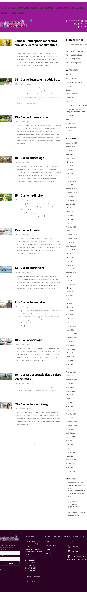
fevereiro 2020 (71, 326)
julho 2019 (69, 353)
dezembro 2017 (71, 422)
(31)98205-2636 (73, 507)
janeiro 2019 (70, 376)
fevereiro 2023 (71, 273)
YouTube (72, 547)
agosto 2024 (70, 204)
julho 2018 (69, 395)
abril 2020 (69, 318)
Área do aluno (71, 21)
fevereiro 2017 (71, 452)
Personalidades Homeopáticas (76, 105)
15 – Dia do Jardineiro (29, 195)
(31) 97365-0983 (81, 27)
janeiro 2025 (70, 185)
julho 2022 (69, 277)
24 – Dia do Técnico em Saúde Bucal (38, 79)
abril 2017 (69, 445)
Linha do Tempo (63, 8)
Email (2, 556)
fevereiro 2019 (71, 372)
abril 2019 (69, 364)
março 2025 (70, 177)
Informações (23, 8)
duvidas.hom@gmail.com (76, 491)
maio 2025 (69, 170)
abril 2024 (69, 219)
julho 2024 (69, 208)
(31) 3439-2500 (73, 502)
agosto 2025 (70, 158)
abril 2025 (69, 173)
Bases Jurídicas (71, 79)
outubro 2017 (70, 429)
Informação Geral (72, 94)
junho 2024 (70, 212)
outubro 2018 (70, 383)
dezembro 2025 (71, 143)
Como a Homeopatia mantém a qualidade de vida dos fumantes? (36, 43)
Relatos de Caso (71, 119)
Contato (49, 8)
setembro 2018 (71, 387)
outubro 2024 (70, 196)
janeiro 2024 (70, 231)
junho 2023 (70, 257)
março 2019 (70, 368)
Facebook (73, 542)
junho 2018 (70, 399)
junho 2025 (70, 166)
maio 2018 (69, 402)
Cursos (11, 8)
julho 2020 (69, 307)
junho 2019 (70, 357)
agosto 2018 (70, 391)
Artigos (17, 49)
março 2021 (70, 299)
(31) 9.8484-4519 (30, 571)
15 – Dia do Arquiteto (28, 230)
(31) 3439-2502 (30, 563)
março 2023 (70, 269)
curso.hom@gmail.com (75, 483)
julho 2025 (69, 162)
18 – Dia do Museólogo (29, 158)
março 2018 (70, 410)
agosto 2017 (70, 437)
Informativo (70, 98)
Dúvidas (69, 90)
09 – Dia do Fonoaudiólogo (32, 404)
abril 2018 (69, 406)
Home (3, 8)
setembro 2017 (71, 433)
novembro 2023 (71, 238)
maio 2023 (69, 261)
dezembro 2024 (71, 189)
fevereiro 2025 (71, 181)
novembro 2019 (71, 338)
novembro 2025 (71, 147)
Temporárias (70, 123)
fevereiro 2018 (71, 414)
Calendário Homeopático (23, 84)
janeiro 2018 (70, 418)
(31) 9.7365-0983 (30, 568)
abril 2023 (69, 265)
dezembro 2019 (71, 334)
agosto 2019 (70, 349)
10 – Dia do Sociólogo (28, 340)
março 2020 (70, 322)
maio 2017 (69, 441)
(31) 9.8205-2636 (30, 565)
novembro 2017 (71, 425)
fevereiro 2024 (71, 227)
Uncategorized (71, 127)
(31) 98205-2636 (81, 24)
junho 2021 (70, 292)
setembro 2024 (71, 200)
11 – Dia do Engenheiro (30, 302)
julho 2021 (69, 288)
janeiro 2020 (70, 330)
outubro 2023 (70, 242)
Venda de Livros (71, 131)
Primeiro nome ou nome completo (8, 548)
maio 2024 (69, 215)
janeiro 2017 (70, 456)
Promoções (77, 8)
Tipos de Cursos (50, 546)
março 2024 (70, 223)
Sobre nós (48, 553)
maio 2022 (69, 280)
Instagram (73, 551)
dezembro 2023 (71, 234)
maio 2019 (69, 361)
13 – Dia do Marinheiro (30, 268)
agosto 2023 (70, 250)
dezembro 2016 (71, 460)
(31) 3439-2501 (73, 504)
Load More (31, 445)
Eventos (4, 13)
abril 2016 (69, 467)
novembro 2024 (71, 193)
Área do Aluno (17, 13)
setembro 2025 (71, 154)
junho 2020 (70, 311)
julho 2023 (69, 254)
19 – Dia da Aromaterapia (32, 117)
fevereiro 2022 (71, 284)
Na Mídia (69, 101)
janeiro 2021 (70, 303)
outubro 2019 (70, 341)
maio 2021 (69, 296)
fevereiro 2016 (71, 471)
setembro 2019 (71, 345)
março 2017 (70, 448)
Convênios (69, 86)
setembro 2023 (71, 246)
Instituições (37, 8)
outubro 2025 (70, 150)
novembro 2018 (71, 380)
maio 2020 (69, 315)
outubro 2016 (70, 464)
